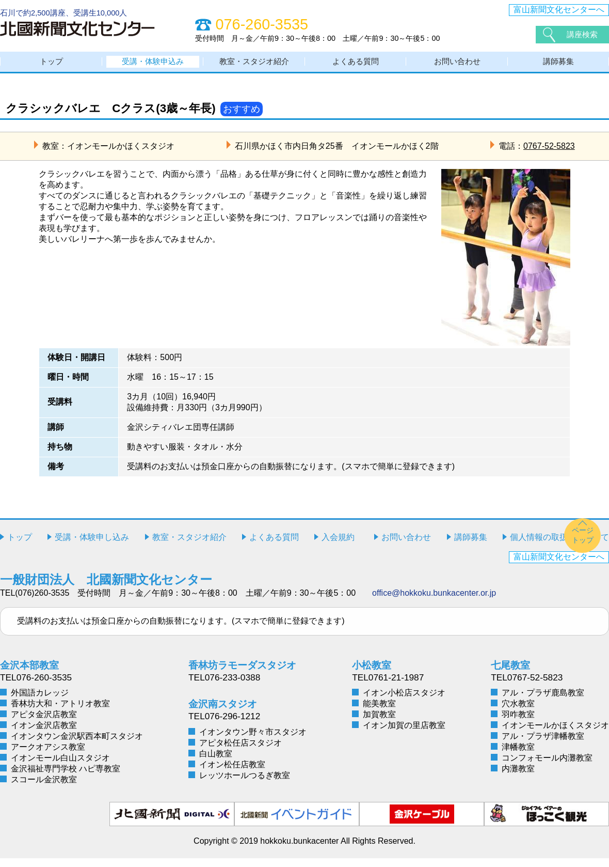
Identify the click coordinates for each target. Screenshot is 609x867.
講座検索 (583, 34)
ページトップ (583, 544)
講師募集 (558, 65)
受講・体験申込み (153, 65)
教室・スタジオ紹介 (254, 65)
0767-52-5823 (549, 154)
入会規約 (338, 545)
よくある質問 (355, 65)
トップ (51, 65)
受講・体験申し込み (92, 545)
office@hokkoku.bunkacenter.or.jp (434, 601)
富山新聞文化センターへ (559, 9)
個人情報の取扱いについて (559, 545)
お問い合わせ (457, 65)
